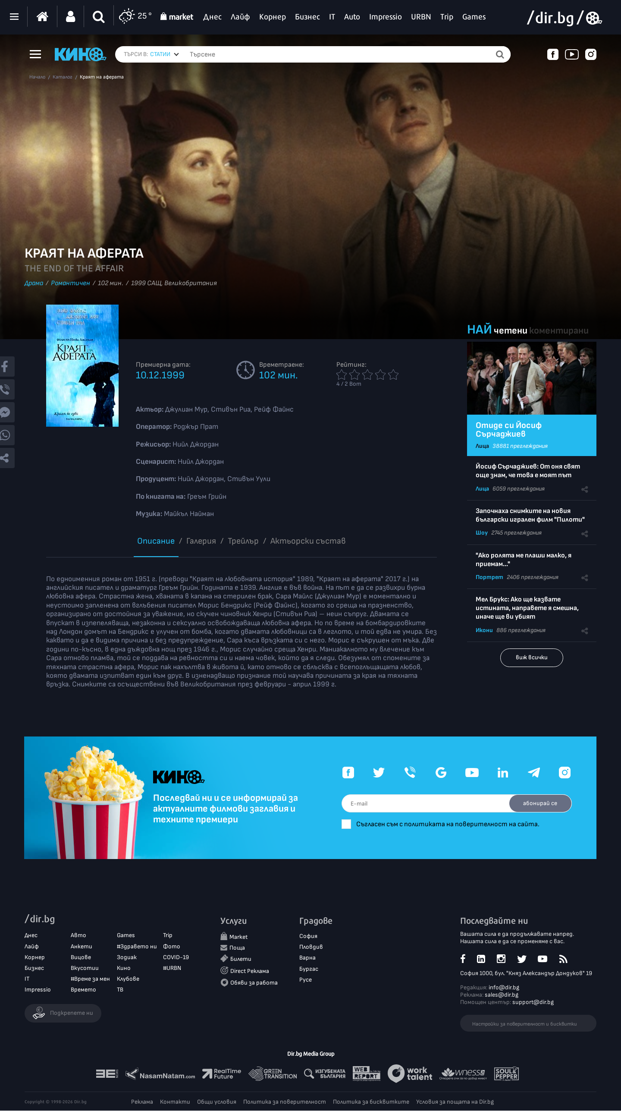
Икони (484, 630)
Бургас (308, 969)
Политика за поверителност (284, 1102)
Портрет (489, 577)
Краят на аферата (102, 77)
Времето (83, 990)
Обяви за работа (254, 983)
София (308, 936)
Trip (167, 935)
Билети (240, 959)
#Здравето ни (137, 946)
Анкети (81, 946)
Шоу (482, 532)
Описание (156, 541)
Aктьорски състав (308, 541)
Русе (305, 979)
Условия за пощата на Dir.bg (455, 1102)
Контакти (175, 1102)
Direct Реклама (249, 971)
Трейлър (243, 541)
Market (238, 937)
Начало (37, 77)
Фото (171, 946)
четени (510, 330)
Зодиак (127, 957)
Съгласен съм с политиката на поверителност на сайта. (453, 824)
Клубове (128, 979)
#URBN (172, 968)
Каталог (62, 77)
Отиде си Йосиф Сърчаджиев (509, 429)
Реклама (142, 1102)
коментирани (559, 330)
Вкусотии (85, 968)
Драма (34, 283)
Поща (237, 948)
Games (126, 935)
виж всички (532, 657)
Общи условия (216, 1102)
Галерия (201, 541)
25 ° (135, 16)
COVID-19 (176, 957)
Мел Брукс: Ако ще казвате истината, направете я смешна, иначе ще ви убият (527, 608)
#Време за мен (90, 979)
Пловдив (311, 947)
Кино (124, 968)
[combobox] (164, 54)
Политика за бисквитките (371, 1102)
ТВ (120, 990)
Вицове (81, 957)
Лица (482, 446)
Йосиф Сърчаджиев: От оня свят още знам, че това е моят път (528, 471)
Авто (78, 935)
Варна (307, 958)
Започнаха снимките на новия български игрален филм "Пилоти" (530, 515)
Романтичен (70, 283)
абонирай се (539, 803)
